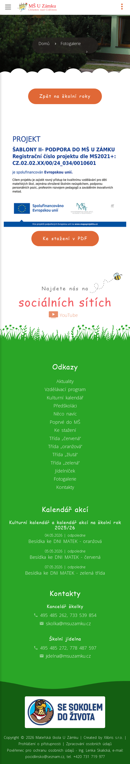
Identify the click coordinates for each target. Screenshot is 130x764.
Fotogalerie (70, 43)
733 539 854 (83, 615)
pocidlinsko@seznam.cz (44, 756)
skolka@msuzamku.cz (68, 623)
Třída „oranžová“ (65, 446)
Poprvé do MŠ (65, 422)
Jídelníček (65, 471)
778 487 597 (83, 648)
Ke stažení (65, 430)
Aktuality (65, 381)
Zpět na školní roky (65, 96)
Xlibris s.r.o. (113, 737)
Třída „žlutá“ (65, 454)
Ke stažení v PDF (65, 242)
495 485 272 (53, 648)
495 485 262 (53, 615)
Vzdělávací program (65, 389)
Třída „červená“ (65, 438)
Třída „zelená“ (65, 463)
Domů (43, 43)
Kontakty (65, 487)
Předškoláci (65, 406)
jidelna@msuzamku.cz (68, 656)
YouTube (63, 320)
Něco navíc (65, 414)
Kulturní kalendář (65, 398)
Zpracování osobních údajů (89, 743)
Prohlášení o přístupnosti (40, 743)
